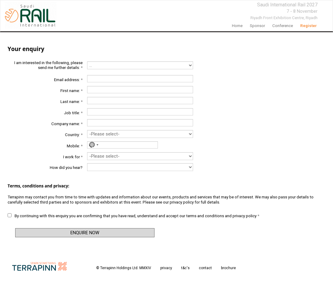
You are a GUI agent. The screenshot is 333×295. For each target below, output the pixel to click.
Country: (74, 134)
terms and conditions (205, 216)
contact (205, 268)
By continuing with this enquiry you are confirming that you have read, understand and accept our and (133, 215)
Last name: (71, 101)
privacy (166, 268)
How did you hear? (66, 167)
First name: (71, 90)
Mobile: (75, 146)
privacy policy (182, 202)
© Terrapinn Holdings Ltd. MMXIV (123, 268)
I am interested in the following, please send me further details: (48, 65)
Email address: (68, 79)
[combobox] (92, 145)
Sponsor (257, 25)
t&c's (185, 268)
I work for (73, 157)
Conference (282, 25)
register (308, 25)
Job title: (73, 113)
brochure (228, 268)
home (237, 25)
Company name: (67, 124)
